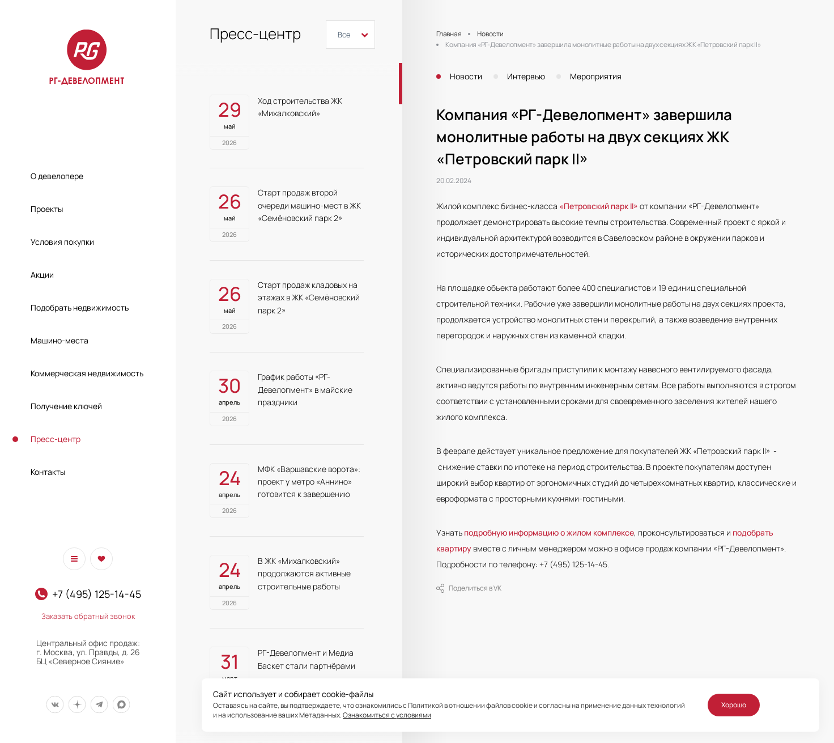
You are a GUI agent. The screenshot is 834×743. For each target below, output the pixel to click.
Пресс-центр (55, 439)
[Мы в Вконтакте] (54, 705)
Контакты (48, 471)
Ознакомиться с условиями (387, 715)
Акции (42, 274)
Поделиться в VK (468, 588)
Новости (466, 76)
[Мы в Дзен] (77, 705)
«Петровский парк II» (598, 206)
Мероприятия (596, 76)
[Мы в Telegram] (99, 705)
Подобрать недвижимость (80, 307)
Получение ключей (66, 406)
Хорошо (733, 705)
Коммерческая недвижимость (87, 373)
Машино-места (59, 340)
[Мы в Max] (121, 705)
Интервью (526, 76)
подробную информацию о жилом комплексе (549, 532)
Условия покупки (62, 241)
